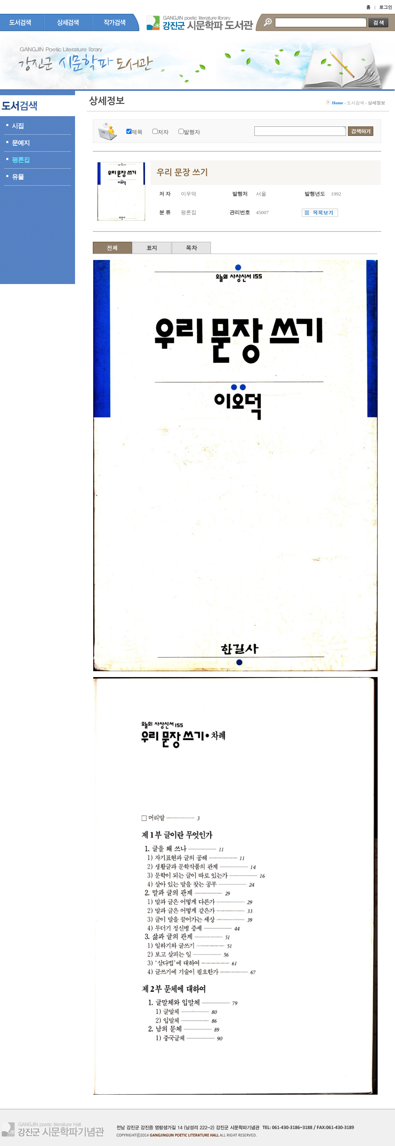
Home (337, 102)
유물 (18, 176)
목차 (191, 248)
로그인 (385, 7)
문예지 (21, 142)
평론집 (21, 159)
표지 (152, 248)
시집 (18, 125)
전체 (112, 248)
